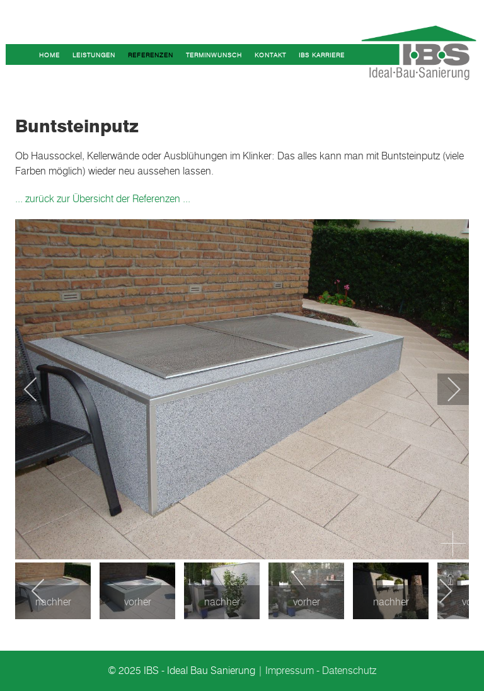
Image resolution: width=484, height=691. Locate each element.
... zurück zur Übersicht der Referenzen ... (102, 199)
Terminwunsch (214, 55)
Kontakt (270, 55)
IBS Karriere (322, 55)
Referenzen (150, 55)
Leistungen (93, 55)
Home (49, 55)
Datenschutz (349, 671)
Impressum (289, 671)
